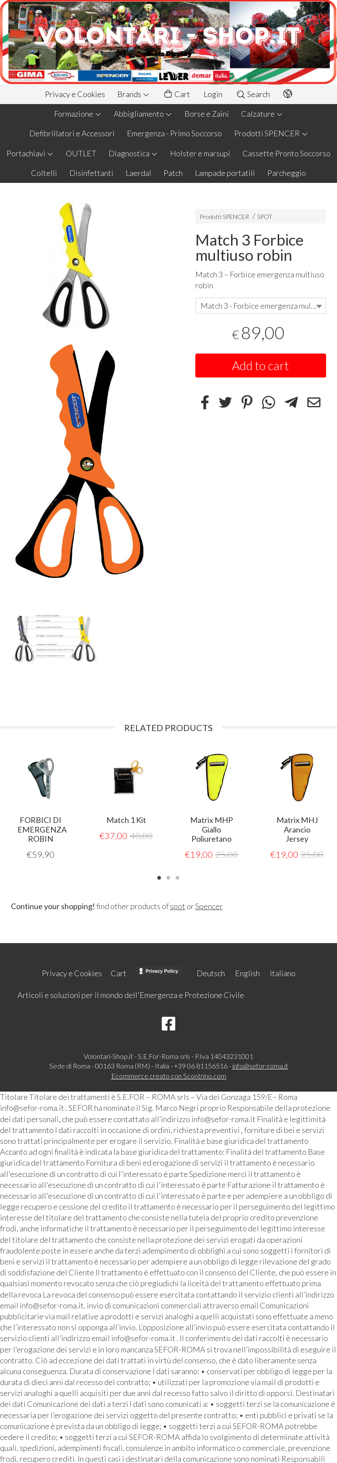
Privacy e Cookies (75, 94)
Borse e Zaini (206, 113)
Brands (133, 94)
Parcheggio (286, 173)
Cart (176, 94)
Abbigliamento (143, 113)
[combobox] (260, 305)
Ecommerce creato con (168, 1075)
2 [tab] (168, 876)
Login (213, 94)
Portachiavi (30, 153)
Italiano (283, 973)
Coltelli (44, 173)
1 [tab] (159, 876)
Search (253, 94)
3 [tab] (177, 876)
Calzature (262, 113)
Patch (173, 173)
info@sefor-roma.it (260, 1065)
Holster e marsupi (200, 153)
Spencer (209, 905)
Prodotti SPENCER (271, 133)
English (247, 973)
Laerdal (138, 173)
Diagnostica (133, 153)
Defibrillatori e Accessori (72, 133)
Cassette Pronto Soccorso (286, 153)
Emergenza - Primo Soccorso (174, 133)
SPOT (264, 216)
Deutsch (211, 973)
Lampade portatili (225, 173)
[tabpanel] (40, 804)
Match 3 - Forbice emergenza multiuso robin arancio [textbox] (263, 305)
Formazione (78, 113)
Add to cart (260, 365)
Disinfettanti (91, 173)
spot (177, 905)
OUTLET (81, 153)
